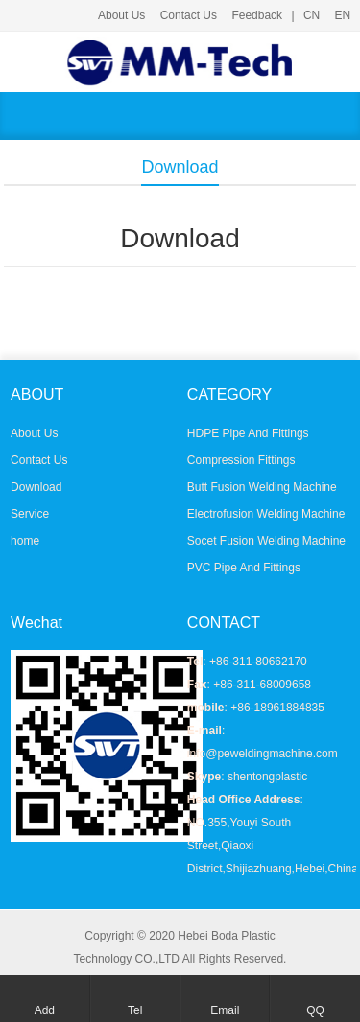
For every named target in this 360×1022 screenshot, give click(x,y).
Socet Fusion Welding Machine (266, 540)
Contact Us (188, 15)
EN (343, 15)
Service (30, 514)
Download (36, 487)
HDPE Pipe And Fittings (248, 433)
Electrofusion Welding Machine (266, 514)
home (25, 540)
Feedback (256, 15)
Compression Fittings (241, 460)
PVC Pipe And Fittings (243, 567)
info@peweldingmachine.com (262, 753)
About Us (121, 15)
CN (311, 15)
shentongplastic (267, 776)
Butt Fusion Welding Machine (262, 487)
